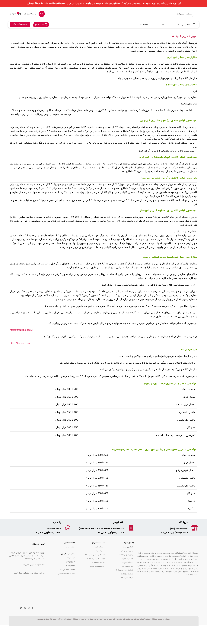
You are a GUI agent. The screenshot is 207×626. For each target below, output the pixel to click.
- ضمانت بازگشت (127, 574)
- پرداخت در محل (127, 566)
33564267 (70, 566)
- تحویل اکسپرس (127, 562)
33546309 (70, 562)
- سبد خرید (100, 550)
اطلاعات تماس (69, 542)
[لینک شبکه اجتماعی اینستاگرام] (29, 608)
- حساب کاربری (99, 547)
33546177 (70, 558)
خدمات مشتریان (98, 542)
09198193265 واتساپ (66, 573)
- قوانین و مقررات (127, 558)
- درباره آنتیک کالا (127, 577)
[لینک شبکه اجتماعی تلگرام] (21, 608)
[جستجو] (116, 14)
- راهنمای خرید (128, 547)
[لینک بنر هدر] (103, 3)
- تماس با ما (70, 547)
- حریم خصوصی (98, 562)
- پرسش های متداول (97, 566)
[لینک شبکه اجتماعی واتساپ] (25, 608)
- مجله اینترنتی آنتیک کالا (95, 554)
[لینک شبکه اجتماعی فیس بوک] (32, 608)
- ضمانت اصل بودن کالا (125, 570)
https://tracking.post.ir (21, 330)
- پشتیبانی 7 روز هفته (96, 558)
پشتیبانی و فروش (68, 554)
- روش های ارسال (127, 550)
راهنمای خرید (129, 542)
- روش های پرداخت (126, 554)
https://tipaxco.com (20, 343)
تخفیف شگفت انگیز (20, 24)
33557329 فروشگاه (67, 569)
